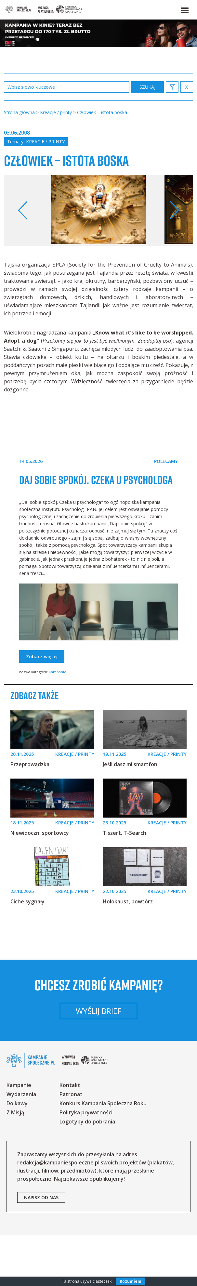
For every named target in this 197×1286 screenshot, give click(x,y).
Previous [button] (23, 226)
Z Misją (15, 1163)
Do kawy (17, 1154)
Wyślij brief (98, 1061)
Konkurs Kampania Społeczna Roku (103, 1154)
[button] (184, 9)
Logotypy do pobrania (87, 1172)
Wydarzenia (21, 1145)
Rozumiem (130, 1281)
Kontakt (69, 1136)
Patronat (71, 1145)
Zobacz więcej (42, 686)
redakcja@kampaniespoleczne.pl (58, 1213)
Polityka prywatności (85, 1163)
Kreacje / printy (45, 141)
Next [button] (174, 226)
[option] (98, 226)
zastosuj (147, 87)
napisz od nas (41, 1248)
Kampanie (57, 701)
